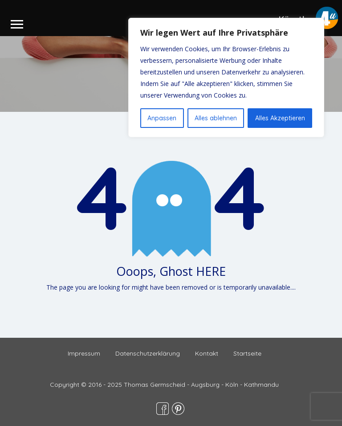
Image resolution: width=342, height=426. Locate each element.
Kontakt (206, 353)
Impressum (84, 353)
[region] (226, 77)
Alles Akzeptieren (280, 118)
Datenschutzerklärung (147, 353)
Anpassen (161, 118)
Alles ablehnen (216, 118)
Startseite (247, 353)
